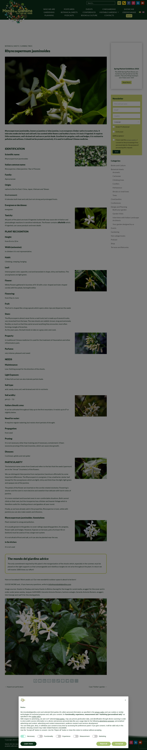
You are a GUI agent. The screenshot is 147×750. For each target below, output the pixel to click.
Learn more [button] (28, 744)
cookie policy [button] (36, 716)
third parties (60, 719)
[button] (125, 700)
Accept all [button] (119, 744)
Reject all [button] (103, 744)
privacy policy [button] (99, 712)
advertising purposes (106, 721)
